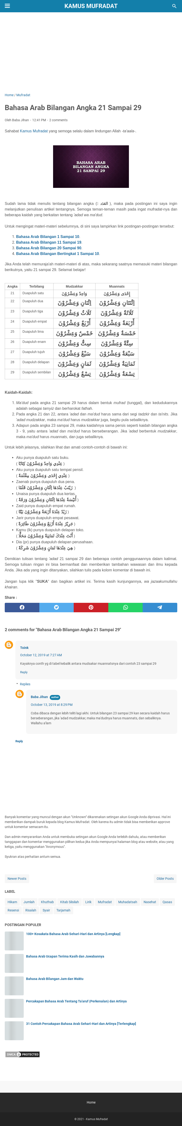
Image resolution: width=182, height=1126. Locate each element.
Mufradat (105, 902)
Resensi (13, 910)
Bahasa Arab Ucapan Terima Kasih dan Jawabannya (65, 956)
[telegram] (160, 607)
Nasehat (150, 902)
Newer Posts (17, 878)
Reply (23, 672)
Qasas (167, 902)
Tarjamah (63, 910)
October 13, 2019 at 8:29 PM (52, 705)
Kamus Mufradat (91, 6)
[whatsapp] (125, 607)
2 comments (58, 120)
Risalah (30, 910)
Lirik (88, 902)
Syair (46, 910)
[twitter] (56, 607)
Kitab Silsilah (69, 902)
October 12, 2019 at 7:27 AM (41, 655)
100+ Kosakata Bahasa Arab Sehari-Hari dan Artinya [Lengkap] (73, 934)
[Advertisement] (91, 52)
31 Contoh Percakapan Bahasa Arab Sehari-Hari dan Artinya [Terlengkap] (81, 1024)
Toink (24, 648)
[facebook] (22, 607)
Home (91, 1102)
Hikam (12, 902)
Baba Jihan (39, 697)
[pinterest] (91, 607)
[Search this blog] (174, 6)
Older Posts (165, 878)
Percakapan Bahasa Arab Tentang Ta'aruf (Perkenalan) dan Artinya (76, 1001)
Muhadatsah (127, 902)
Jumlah (29, 902)
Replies (25, 684)
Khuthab (47, 902)
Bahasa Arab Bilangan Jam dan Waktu (54, 979)
